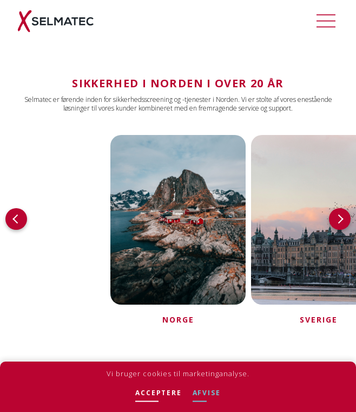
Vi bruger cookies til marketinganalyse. (178, 373)
